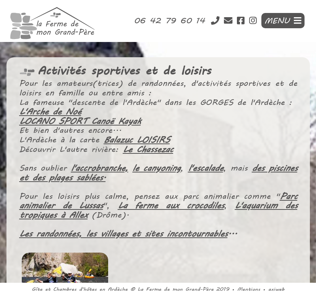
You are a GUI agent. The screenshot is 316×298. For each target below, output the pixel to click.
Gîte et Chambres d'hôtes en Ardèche (80, 289)
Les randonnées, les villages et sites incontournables (124, 233)
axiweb (276, 289)
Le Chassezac (148, 149)
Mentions (248, 289)
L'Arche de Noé (51, 112)
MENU (282, 20)
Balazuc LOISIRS (136, 140)
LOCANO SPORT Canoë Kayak (81, 121)
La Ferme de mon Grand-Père (176, 289)
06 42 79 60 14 (171, 20)
